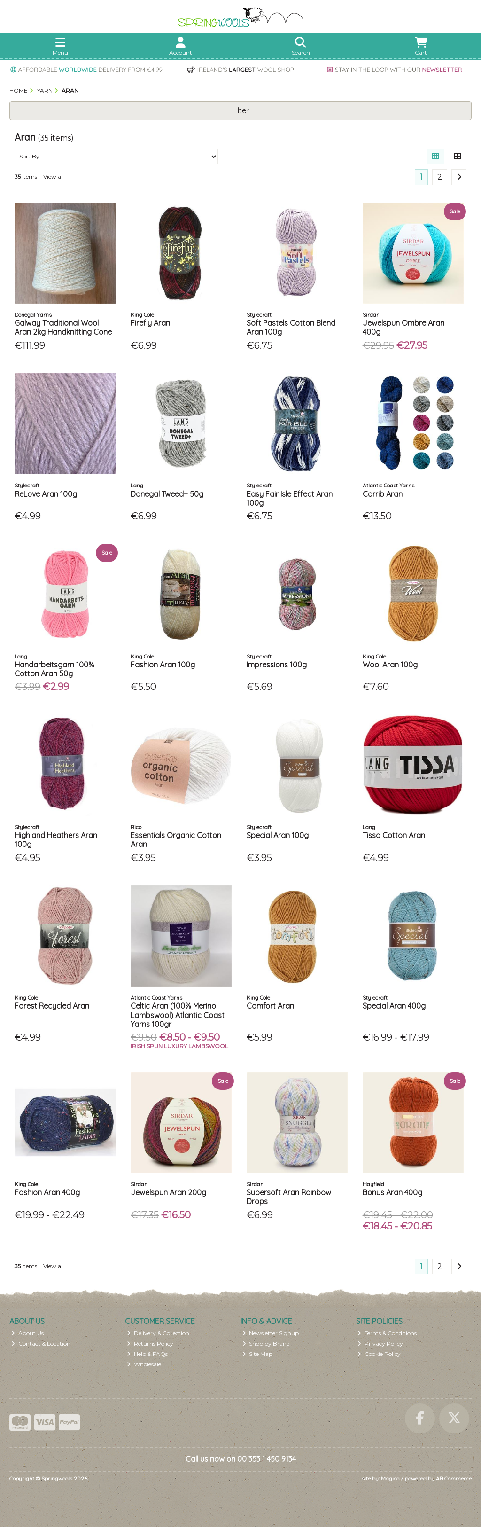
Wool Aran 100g (390, 664)
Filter (240, 110)
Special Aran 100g (278, 835)
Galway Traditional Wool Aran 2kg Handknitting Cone (63, 327)
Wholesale (144, 1364)
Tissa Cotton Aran (394, 835)
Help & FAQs (147, 1353)
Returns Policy (150, 1343)
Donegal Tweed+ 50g (167, 494)
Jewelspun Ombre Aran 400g (403, 327)
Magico (390, 1478)
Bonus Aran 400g (392, 1192)
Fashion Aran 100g (163, 664)
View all (53, 176)
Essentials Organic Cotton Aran (176, 839)
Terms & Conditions (387, 1333)
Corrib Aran (383, 494)
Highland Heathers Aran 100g (56, 839)
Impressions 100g (277, 664)
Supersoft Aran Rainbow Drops (289, 1197)
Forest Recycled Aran (52, 1005)
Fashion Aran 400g (47, 1192)
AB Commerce (454, 1478)
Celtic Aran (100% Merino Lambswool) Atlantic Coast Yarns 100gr (178, 1014)
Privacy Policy (380, 1343)
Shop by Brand (266, 1343)
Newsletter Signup (270, 1333)
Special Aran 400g (394, 1005)
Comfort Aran (270, 1005)
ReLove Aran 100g (46, 494)
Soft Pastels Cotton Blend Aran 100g (291, 327)
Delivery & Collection (158, 1333)
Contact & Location (40, 1343)
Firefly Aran (150, 323)
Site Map (257, 1353)
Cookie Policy (379, 1353)
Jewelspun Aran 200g (168, 1192)
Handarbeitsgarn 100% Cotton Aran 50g (54, 669)
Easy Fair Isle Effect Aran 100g (290, 498)
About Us (27, 1333)
